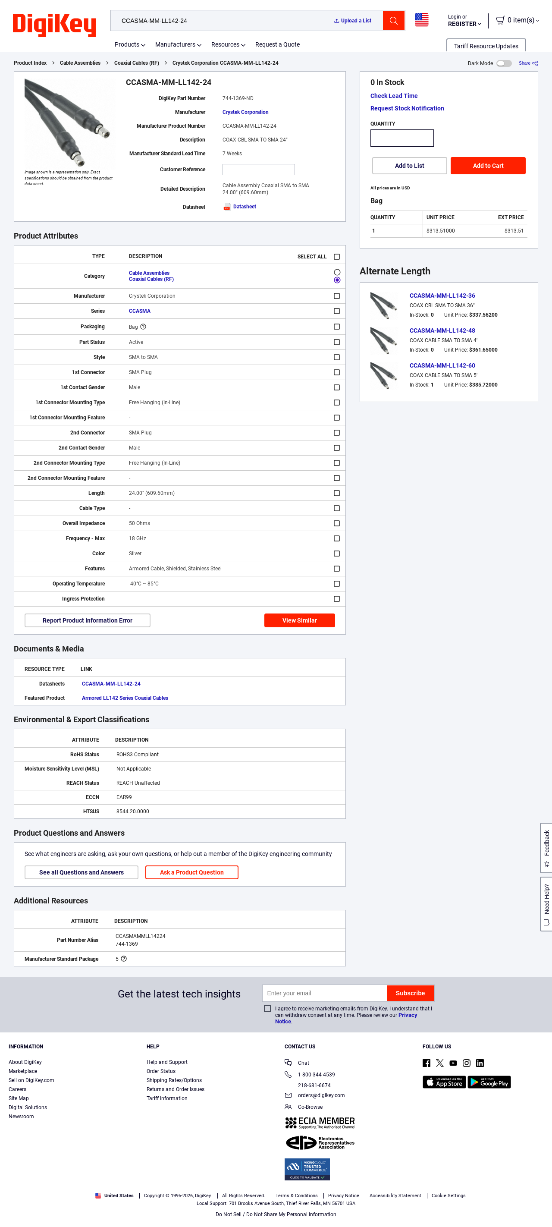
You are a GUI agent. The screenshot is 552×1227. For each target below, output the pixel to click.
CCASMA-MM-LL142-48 (442, 330)
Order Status (161, 1071)
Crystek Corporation (246, 112)
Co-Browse (304, 1108)
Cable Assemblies (80, 63)
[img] (54, 26)
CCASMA (140, 311)
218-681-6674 (308, 1085)
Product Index (30, 63)
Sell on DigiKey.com (31, 1080)
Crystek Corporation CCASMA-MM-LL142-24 (225, 63)
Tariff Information (167, 1098)
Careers (17, 1089)
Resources (225, 44)
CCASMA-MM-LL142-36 (442, 295)
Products (127, 44)
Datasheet (239, 207)
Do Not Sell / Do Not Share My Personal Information (276, 1214)
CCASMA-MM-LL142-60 (442, 365)
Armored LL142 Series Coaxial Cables (125, 698)
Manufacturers (175, 44)
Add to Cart (488, 165)
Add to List (409, 165)
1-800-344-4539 (310, 1075)
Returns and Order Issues (175, 1089)
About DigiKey (25, 1062)
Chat (297, 1064)
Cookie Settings (449, 1196)
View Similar (299, 620)
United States (114, 1196)
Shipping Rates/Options (174, 1080)
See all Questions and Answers (81, 872)
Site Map (19, 1098)
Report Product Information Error (87, 620)
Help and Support (167, 1062)
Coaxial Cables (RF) (136, 63)
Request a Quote (277, 44)
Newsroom (21, 1117)
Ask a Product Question (192, 872)
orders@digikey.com (315, 1096)
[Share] (528, 63)
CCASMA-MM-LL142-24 (111, 684)
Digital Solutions (28, 1107)
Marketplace (23, 1071)
